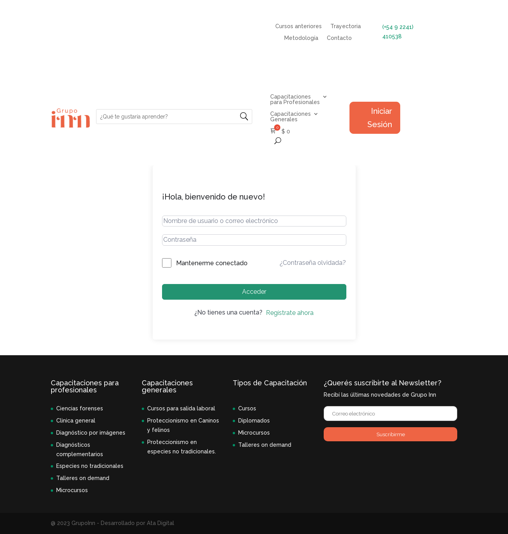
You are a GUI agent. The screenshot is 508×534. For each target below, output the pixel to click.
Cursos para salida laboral (181, 408)
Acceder (254, 291)
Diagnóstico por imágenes (90, 433)
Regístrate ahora (290, 312)
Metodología (301, 38)
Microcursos (72, 490)
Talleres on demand (82, 478)
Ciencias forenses (79, 408)
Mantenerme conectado (212, 263)
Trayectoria (345, 26)
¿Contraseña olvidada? (313, 262)
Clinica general (75, 420)
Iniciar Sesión (379, 117)
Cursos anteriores (298, 26)
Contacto (339, 38)
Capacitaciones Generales (290, 116)
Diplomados (254, 420)
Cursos (247, 408)
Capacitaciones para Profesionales (295, 99)
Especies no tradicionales (89, 466)
